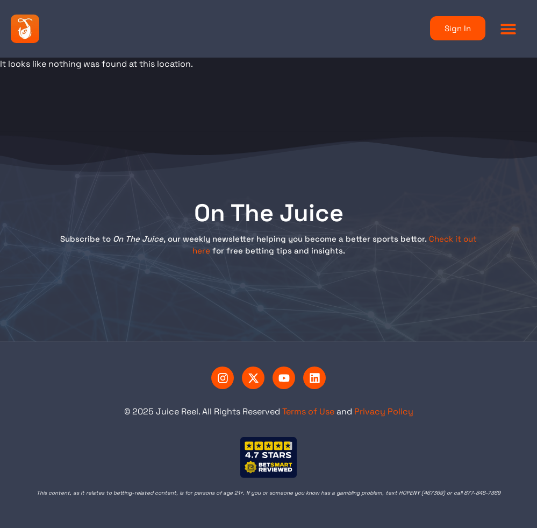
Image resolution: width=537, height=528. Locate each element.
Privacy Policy (383, 411)
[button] (508, 28)
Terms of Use (308, 411)
